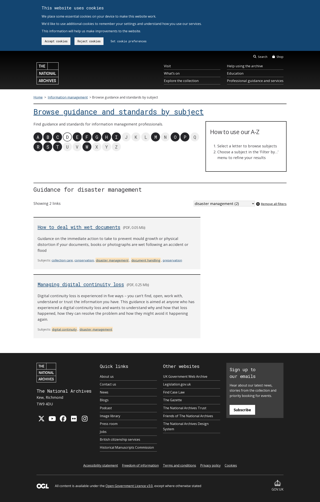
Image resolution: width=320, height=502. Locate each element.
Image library (110, 416)
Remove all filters (274, 204)
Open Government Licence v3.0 (129, 486)
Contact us (108, 384)
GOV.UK (277, 486)
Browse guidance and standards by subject (118, 111)
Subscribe (242, 409)
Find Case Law (173, 392)
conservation (84, 260)
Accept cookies (56, 41)
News (104, 392)
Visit (167, 66)
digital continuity (64, 329)
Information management (68, 97)
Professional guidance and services (255, 80)
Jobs (103, 431)
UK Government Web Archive (185, 376)
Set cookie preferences (129, 41)
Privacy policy (210, 465)
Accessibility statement (100, 465)
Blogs (104, 400)
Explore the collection (181, 80)
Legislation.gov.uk (177, 384)
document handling (145, 260)
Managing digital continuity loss (81, 284)
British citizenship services (120, 439)
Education (235, 73)
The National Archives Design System (186, 426)
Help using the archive (245, 66)
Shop (277, 57)
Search (260, 57)
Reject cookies (89, 41)
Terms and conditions (179, 465)
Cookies (231, 465)
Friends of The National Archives (188, 416)
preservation (172, 260)
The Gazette (172, 400)
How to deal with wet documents (79, 227)
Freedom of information (140, 465)
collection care (62, 260)
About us (107, 376)
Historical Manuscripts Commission (127, 447)
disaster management (112, 260)
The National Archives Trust (184, 408)
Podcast (106, 408)
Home (38, 97)
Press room (109, 423)
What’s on (172, 73)
